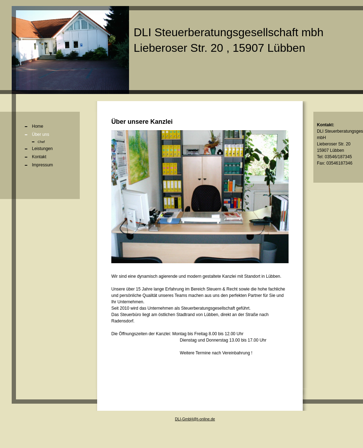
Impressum (42, 164)
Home (37, 126)
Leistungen (42, 148)
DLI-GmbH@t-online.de (195, 419)
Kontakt (39, 156)
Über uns (40, 134)
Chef (41, 142)
